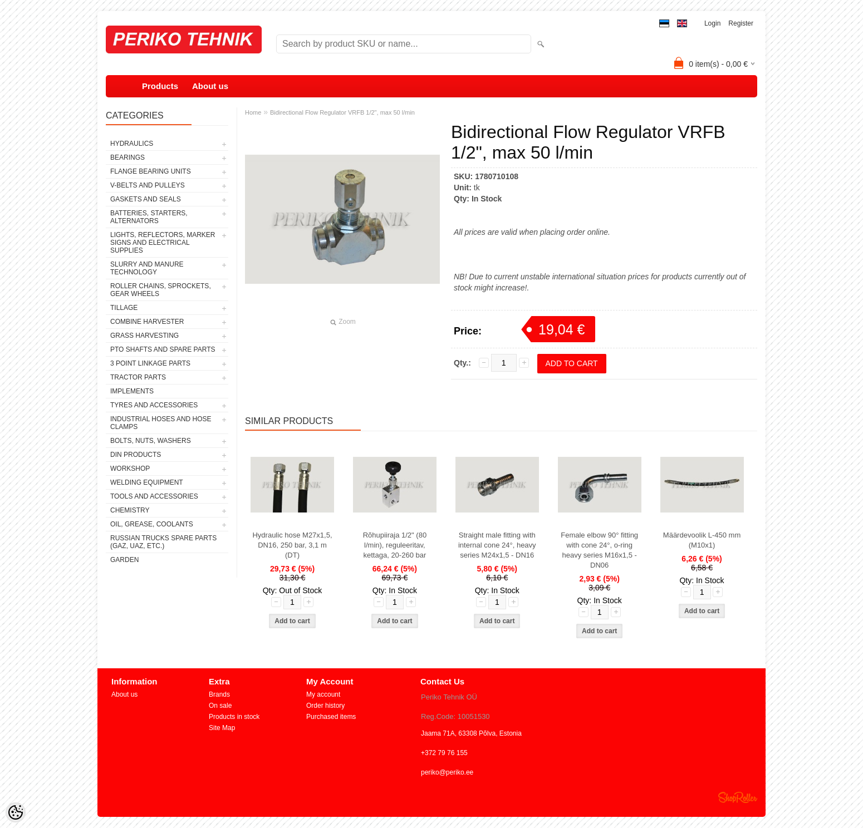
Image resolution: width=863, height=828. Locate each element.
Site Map (222, 728)
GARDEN (124, 560)
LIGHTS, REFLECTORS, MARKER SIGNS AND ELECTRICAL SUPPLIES (162, 242)
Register (740, 23)
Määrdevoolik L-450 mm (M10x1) (702, 540)
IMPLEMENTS (132, 391)
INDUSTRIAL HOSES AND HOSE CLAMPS (161, 423)
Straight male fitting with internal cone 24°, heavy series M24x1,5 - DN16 (497, 545)
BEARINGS (127, 157)
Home (253, 112)
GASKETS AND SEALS (145, 199)
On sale (220, 705)
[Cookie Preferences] (16, 812)
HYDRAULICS (131, 143)
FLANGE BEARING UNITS (150, 171)
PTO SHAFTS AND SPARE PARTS (162, 349)
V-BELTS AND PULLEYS (147, 185)
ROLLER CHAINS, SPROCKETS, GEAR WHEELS (160, 290)
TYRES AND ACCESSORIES (154, 405)
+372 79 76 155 (444, 753)
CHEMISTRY (129, 510)
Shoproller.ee (737, 797)
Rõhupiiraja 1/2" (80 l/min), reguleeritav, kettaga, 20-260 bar (394, 545)
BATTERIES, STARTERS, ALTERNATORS (149, 217)
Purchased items (331, 717)
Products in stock (234, 717)
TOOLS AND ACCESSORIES (154, 496)
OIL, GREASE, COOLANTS (151, 524)
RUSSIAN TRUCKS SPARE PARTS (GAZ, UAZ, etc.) (163, 542)
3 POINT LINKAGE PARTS (150, 363)
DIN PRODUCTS (135, 455)
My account (323, 694)
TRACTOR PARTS (138, 377)
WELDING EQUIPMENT (146, 482)
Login (712, 23)
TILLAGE (124, 308)
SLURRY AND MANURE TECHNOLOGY (147, 268)
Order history (325, 705)
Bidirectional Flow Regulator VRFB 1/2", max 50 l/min (342, 112)
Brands (219, 694)
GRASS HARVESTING (144, 335)
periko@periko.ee (447, 772)
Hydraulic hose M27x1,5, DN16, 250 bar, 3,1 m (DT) (292, 545)
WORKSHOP (130, 468)
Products (160, 86)
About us (210, 86)
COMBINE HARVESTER (147, 322)
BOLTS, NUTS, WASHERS (150, 441)
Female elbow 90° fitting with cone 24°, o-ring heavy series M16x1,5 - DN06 (599, 550)
